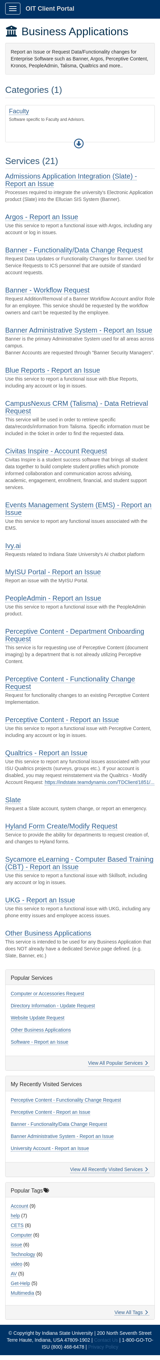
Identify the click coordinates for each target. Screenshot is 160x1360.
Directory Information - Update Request (53, 1005)
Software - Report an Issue (39, 1042)
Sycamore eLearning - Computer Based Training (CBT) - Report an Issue (79, 863)
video (16, 1264)
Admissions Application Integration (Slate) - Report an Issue (71, 180)
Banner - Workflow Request (47, 290)
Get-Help (20, 1283)
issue (16, 1244)
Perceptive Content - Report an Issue (62, 720)
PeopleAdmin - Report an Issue (53, 598)
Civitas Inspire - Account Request (56, 451)
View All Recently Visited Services (109, 1169)
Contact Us (106, 1340)
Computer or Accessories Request (47, 993)
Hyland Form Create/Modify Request (61, 826)
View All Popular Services (118, 1063)
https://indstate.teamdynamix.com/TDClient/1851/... (99, 782)
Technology (23, 1254)
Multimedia (22, 1293)
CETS (17, 1225)
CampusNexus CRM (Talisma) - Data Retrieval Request (76, 407)
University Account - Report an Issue (50, 1148)
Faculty (19, 111)
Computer (21, 1235)
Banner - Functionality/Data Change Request (74, 250)
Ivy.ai (13, 545)
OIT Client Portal (50, 8)
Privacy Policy (103, 1347)
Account (19, 1206)
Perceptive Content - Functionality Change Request (70, 682)
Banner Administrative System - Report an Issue (78, 330)
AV (14, 1273)
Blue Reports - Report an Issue (52, 370)
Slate (13, 800)
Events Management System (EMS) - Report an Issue (78, 508)
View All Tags (131, 1312)
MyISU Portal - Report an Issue (53, 572)
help (15, 1215)
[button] (79, 143)
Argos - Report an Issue (41, 217)
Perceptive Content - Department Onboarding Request (74, 635)
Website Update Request (37, 1018)
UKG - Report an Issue (40, 900)
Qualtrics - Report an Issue (46, 753)
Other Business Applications (48, 933)
